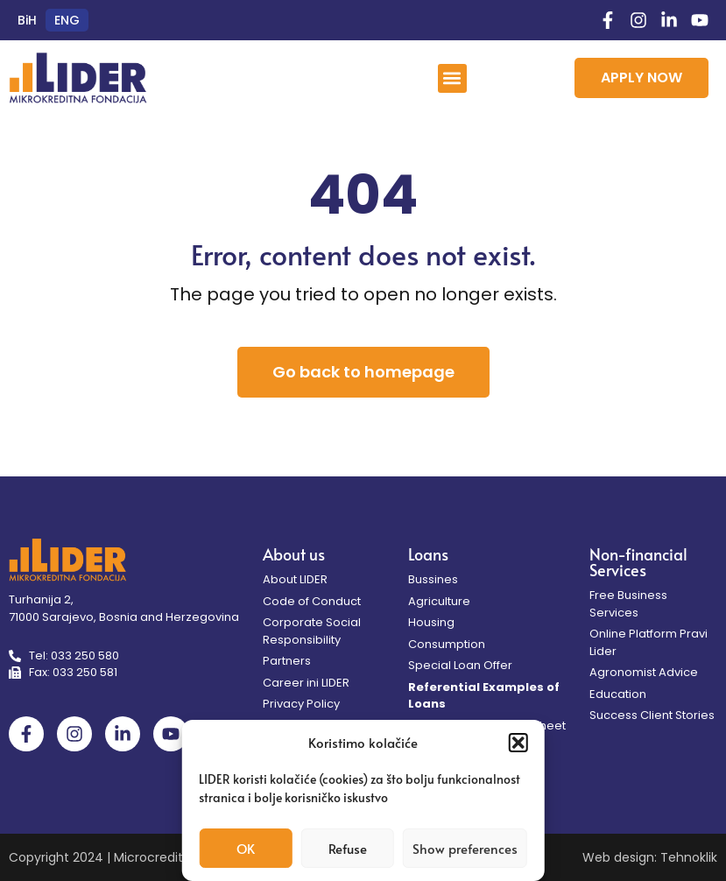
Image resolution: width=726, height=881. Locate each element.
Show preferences (465, 848)
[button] (518, 742)
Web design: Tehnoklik (649, 857)
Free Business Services (628, 604)
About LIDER (295, 579)
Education (617, 694)
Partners (287, 660)
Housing (431, 622)
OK (245, 848)
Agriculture (439, 601)
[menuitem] (27, 20)
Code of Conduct (312, 601)
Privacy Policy (301, 703)
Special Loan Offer (460, 665)
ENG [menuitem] (67, 20)
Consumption (446, 644)
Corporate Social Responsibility (312, 631)
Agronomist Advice (643, 672)
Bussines (433, 579)
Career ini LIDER (306, 682)
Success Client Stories (652, 715)
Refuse (347, 848)
